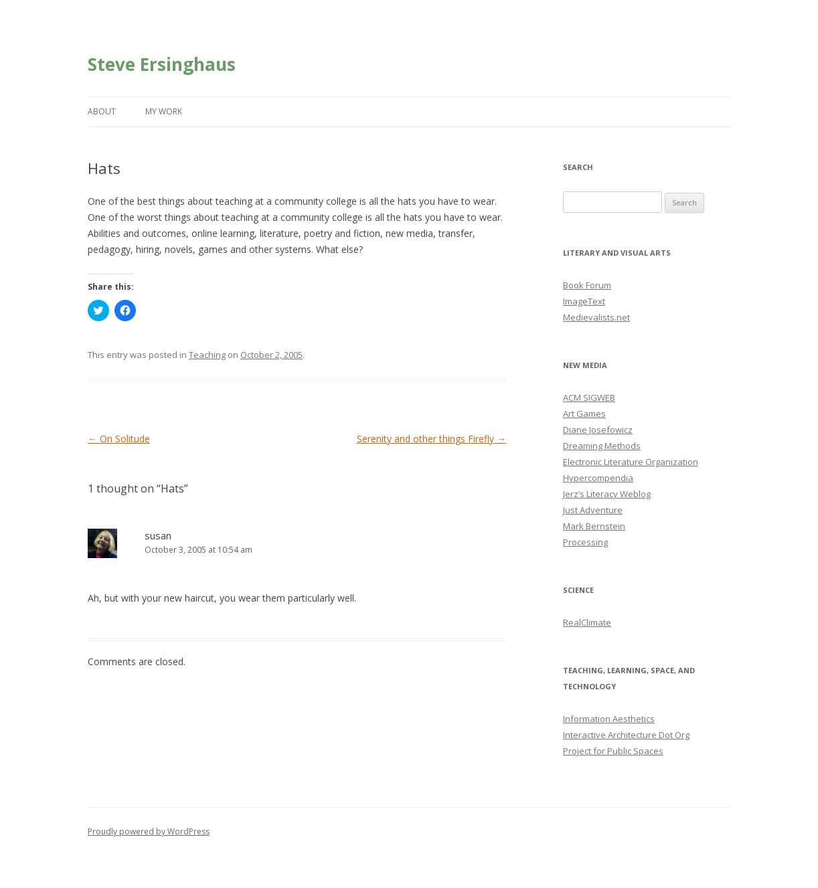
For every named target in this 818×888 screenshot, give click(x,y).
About (102, 111)
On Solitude (119, 438)
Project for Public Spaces (613, 751)
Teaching (207, 355)
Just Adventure (593, 510)
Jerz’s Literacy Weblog (607, 494)
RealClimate (587, 622)
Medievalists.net (596, 317)
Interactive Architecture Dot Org (626, 735)
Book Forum (587, 285)
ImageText (584, 301)
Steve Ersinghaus (162, 64)
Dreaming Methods (602, 446)
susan (158, 535)
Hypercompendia (598, 478)
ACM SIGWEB (589, 397)
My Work (163, 111)
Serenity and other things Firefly (431, 438)
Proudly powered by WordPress (149, 831)
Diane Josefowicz (598, 430)
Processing (585, 542)
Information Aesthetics (609, 719)
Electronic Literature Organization (630, 462)
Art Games (584, 414)
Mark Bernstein (594, 526)
